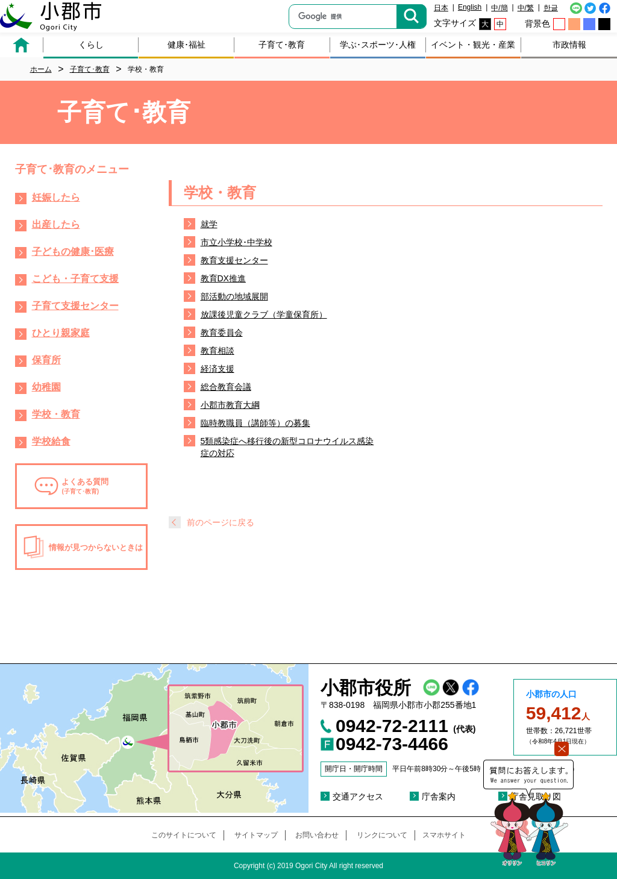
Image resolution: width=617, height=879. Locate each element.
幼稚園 (46, 387)
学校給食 (51, 441)
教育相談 (217, 350)
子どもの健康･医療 (73, 251)
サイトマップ (256, 835)
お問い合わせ (317, 835)
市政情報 (569, 44)
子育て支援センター (75, 306)
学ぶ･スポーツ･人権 (378, 44)
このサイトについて (183, 835)
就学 (209, 224)
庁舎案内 (439, 796)
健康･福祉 (186, 44)
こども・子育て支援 (75, 279)
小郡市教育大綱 (230, 405)
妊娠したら (56, 197)
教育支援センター (234, 260)
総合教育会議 (226, 387)
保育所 (46, 360)
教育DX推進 (223, 278)
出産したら (56, 224)
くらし (91, 44)
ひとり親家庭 (61, 333)
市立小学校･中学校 (236, 242)
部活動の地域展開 (234, 296)
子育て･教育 (281, 44)
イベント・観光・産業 (473, 44)
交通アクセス (358, 796)
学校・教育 (56, 414)
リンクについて (382, 835)
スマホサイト (444, 835)
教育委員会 (222, 332)
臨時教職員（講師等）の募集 (255, 423)
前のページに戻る (220, 522)
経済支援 (217, 369)
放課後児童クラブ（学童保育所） (264, 314)
